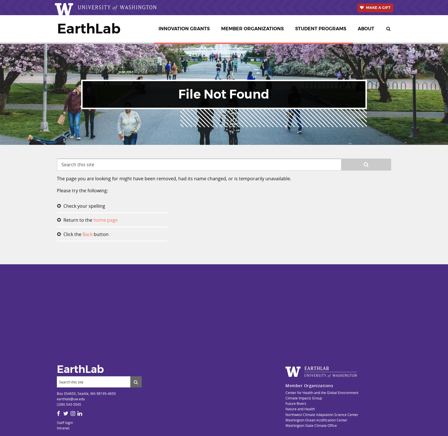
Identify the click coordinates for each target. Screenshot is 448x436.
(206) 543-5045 (69, 404)
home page (105, 220)
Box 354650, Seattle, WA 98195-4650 (86, 393)
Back (88, 234)
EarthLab (89, 28)
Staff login (65, 422)
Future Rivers (295, 403)
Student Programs (320, 28)
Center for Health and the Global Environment (321, 392)
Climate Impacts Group (303, 398)
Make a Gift (378, 7)
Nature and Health (300, 409)
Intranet (63, 428)
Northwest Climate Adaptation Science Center (321, 414)
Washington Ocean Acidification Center (316, 420)
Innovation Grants (184, 28)
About (366, 28)
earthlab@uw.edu (71, 399)
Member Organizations (252, 28)
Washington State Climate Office (311, 425)
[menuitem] (185, 29)
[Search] (93, 381)
